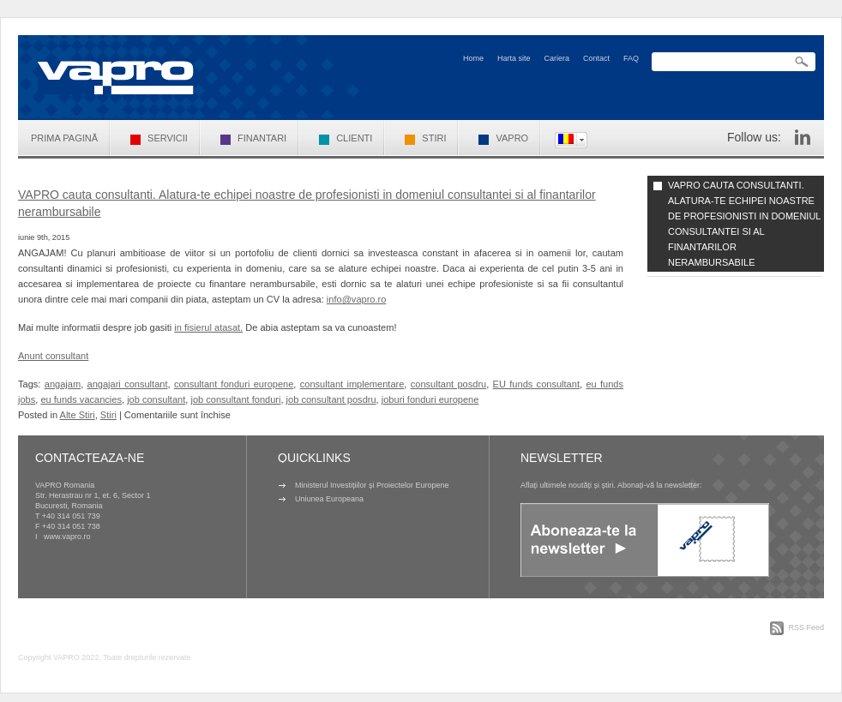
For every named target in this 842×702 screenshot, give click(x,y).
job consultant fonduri (235, 399)
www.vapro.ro (67, 536)
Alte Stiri (77, 415)
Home (473, 58)
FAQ (631, 58)
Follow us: (754, 137)
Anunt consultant (53, 356)
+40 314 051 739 (71, 516)
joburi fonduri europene (430, 399)
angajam (63, 384)
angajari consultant (127, 384)
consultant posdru (448, 384)
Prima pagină (64, 138)
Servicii (159, 138)
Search (802, 62)
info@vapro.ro (357, 299)
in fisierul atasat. (208, 327)
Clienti (345, 138)
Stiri (425, 138)
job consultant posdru (331, 399)
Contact (596, 58)
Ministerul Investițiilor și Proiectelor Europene (372, 485)
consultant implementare (352, 384)
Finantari (253, 138)
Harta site (514, 58)
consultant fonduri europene (233, 384)
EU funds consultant (536, 384)
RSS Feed (806, 627)
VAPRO (503, 138)
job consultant (156, 399)
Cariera (556, 58)
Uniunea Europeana (329, 499)
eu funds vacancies (81, 399)
